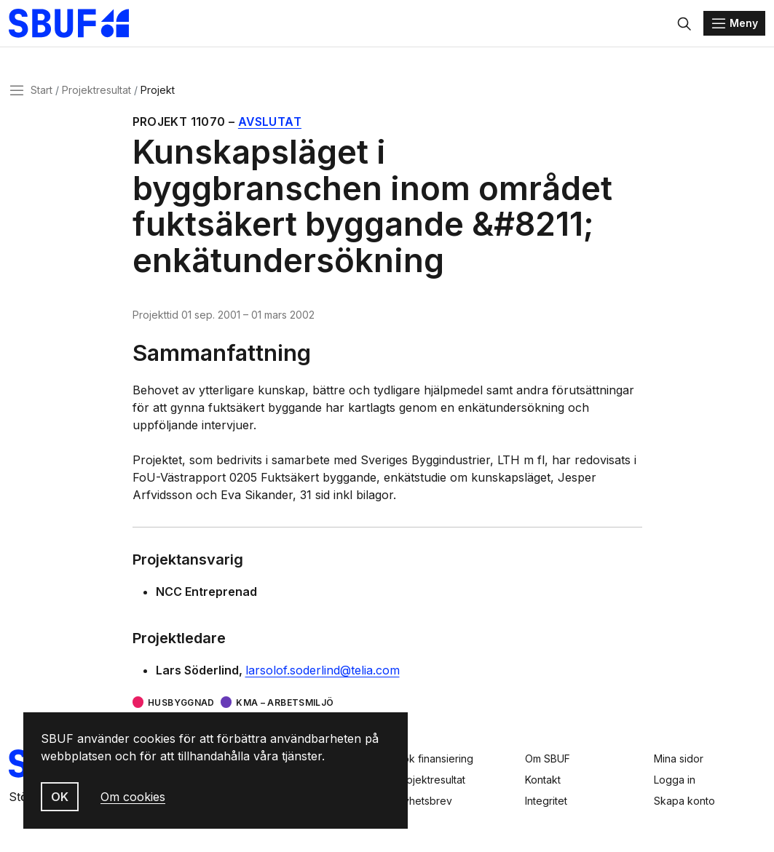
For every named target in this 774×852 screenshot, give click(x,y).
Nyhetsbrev (424, 801)
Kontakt (543, 779)
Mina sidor (678, 758)
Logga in (674, 779)
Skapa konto (684, 801)
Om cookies (132, 796)
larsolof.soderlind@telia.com (322, 670)
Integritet (546, 801)
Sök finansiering (434, 758)
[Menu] (734, 23)
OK (59, 796)
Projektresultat (96, 90)
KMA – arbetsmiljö (284, 702)
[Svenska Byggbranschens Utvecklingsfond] (76, 23)
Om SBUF (547, 758)
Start (41, 90)
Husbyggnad (181, 702)
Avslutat (269, 122)
